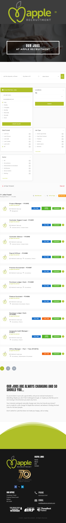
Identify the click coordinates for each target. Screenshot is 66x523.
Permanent (57, 208)
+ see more (37, 151)
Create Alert (16, 124)
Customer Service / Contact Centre (20, 227)
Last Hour (5, 133)
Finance (33, 258)
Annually (5, 115)
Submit (49, 103)
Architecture (6, 168)
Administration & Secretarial (10, 165)
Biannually (5, 112)
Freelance (38, 138)
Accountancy (6, 163)
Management (15, 211)
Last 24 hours (6, 136)
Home (36, 459)
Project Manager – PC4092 (19, 203)
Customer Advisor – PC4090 (19, 237)
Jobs (35, 464)
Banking (5, 173)
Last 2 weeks (6, 141)
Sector (4, 157)
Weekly (5, 105)
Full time (38, 141)
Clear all (62, 186)
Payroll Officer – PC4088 (18, 253)
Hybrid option (39, 144)
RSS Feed (62, 195)
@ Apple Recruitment (14, 205)
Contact (36, 466)
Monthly (5, 110)
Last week (5, 138)
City (36, 92)
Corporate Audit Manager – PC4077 (19, 331)
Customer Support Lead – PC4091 (21, 220)
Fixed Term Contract (41, 136)
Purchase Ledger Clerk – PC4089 (21, 282)
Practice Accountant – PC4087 (20, 268)
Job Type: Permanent (8, 186)
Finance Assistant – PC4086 (19, 296)
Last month (5, 144)
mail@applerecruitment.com (46, 503)
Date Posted (6, 130)
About (36, 461)
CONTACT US (32, 437)
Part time (38, 146)
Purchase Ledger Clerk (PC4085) (17, 313)
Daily (4, 102)
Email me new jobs (9, 90)
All (3, 146)
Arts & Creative (6, 170)
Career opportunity (40, 133)
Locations (38, 90)
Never (4, 117)
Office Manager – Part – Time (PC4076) (24, 349)
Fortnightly (5, 107)
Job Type (38, 130)
